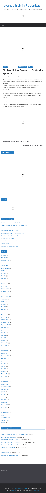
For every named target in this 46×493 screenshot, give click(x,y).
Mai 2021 (3, 366)
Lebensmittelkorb (22, 66)
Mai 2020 (3, 397)
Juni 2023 (3, 304)
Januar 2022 (4, 345)
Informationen (13, 66)
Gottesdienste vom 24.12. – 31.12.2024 (11, 230)
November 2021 (5, 350)
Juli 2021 (3, 361)
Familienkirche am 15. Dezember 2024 (11, 241)
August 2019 (4, 420)
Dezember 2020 (5, 379)
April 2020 (3, 399)
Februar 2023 (4, 314)
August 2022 (4, 327)
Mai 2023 (3, 307)
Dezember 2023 (5, 288)
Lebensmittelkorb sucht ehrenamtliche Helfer (12, 233)
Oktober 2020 (4, 384)
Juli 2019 (3, 423)
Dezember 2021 (5, 348)
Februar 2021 (4, 374)
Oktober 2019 (4, 415)
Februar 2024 (4, 283)
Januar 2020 (4, 407)
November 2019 (5, 412)
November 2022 (5, 322)
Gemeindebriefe (5, 243)
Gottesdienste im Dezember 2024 (34, 145)
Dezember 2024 (5, 260)
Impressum (4, 470)
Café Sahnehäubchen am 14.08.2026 (10, 223)
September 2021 (5, 356)
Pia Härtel (16, 77)
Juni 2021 (3, 363)
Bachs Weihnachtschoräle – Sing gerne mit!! (15, 141)
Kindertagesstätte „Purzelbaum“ (9, 235)
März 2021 (4, 371)
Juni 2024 (3, 273)
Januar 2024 (4, 286)
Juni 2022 (3, 332)
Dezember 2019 (5, 410)
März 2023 (4, 312)
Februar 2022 (4, 343)
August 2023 (4, 299)
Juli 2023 (3, 301)
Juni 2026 (3, 255)
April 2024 (3, 278)
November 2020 (5, 381)
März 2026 (4, 258)
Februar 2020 (4, 404)
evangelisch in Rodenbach (23, 5)
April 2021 (3, 368)
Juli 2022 (3, 330)
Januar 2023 (4, 317)
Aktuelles (5, 66)
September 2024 (5, 268)
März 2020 (4, 402)
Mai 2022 (3, 335)
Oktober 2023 (4, 294)
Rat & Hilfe (30, 66)
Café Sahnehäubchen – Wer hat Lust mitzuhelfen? (14, 225)
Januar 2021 (4, 376)
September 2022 (5, 325)
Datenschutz (4, 474)
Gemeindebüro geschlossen (8, 238)
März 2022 (4, 340)
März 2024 (4, 281)
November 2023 (5, 291)
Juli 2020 (3, 392)
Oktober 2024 (4, 265)
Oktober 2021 (4, 353)
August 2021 (4, 358)
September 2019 (5, 417)
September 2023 (5, 296)
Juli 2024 (3, 270)
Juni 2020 (3, 394)
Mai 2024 (3, 276)
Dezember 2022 (5, 319)
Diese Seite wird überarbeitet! (8, 228)
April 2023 (3, 309)
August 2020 (4, 389)
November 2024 (5, 263)
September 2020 (5, 386)
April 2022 (3, 337)
